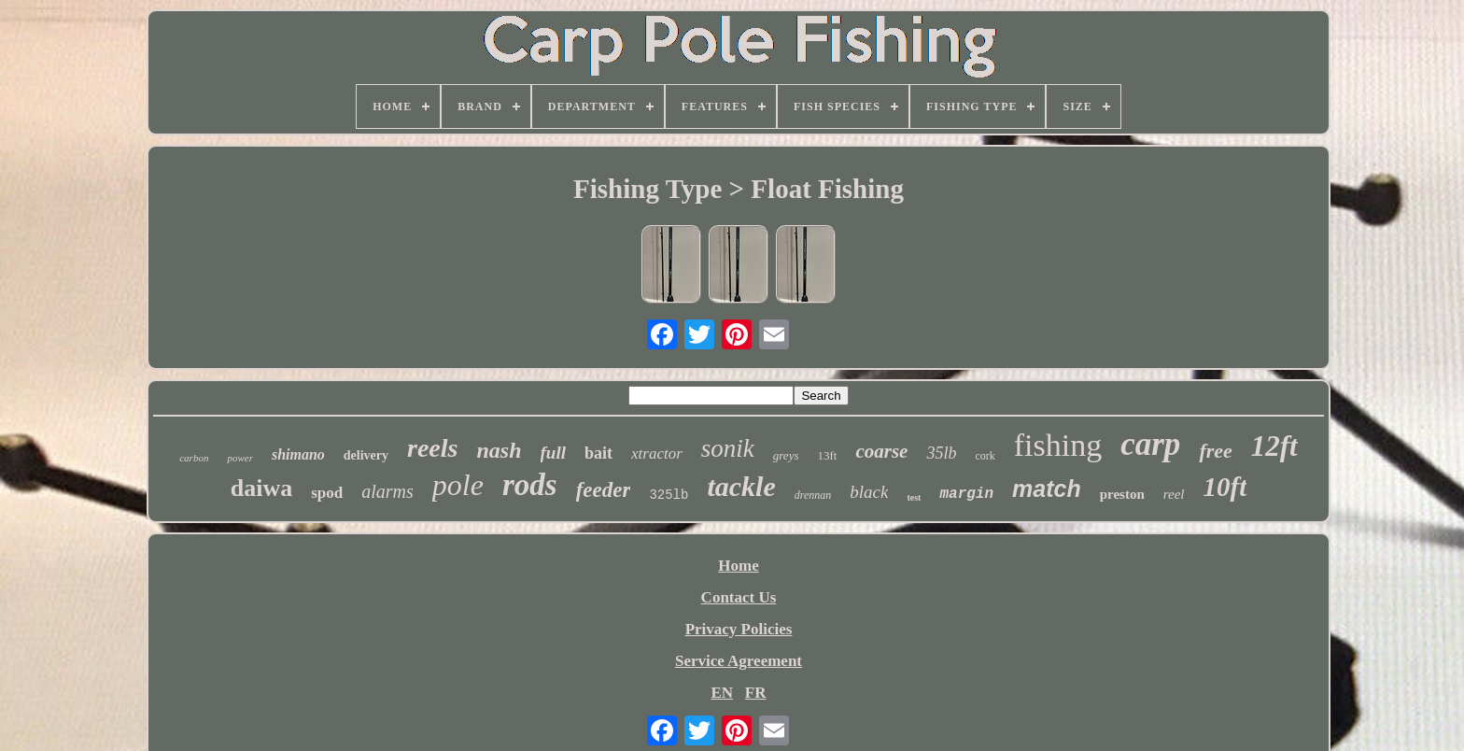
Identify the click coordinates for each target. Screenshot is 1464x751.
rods (529, 485)
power (240, 457)
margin (966, 494)
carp (1150, 444)
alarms (387, 491)
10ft (1225, 487)
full (553, 452)
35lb (941, 453)
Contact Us (739, 597)
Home (738, 565)
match (1046, 488)
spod (327, 493)
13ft (827, 455)
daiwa (261, 488)
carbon (193, 457)
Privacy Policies (739, 629)
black (869, 492)
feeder (603, 490)
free (1215, 450)
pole (458, 485)
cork (984, 455)
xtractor (657, 453)
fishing (1058, 445)
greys (786, 455)
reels (432, 447)
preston (1122, 494)
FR (756, 692)
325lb (668, 495)
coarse (881, 451)
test (914, 497)
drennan (813, 495)
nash (498, 450)
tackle (741, 486)
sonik (727, 448)
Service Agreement (738, 661)
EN (722, 692)
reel (1174, 494)
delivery (366, 455)
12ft (1274, 446)
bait (598, 453)
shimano (298, 454)
